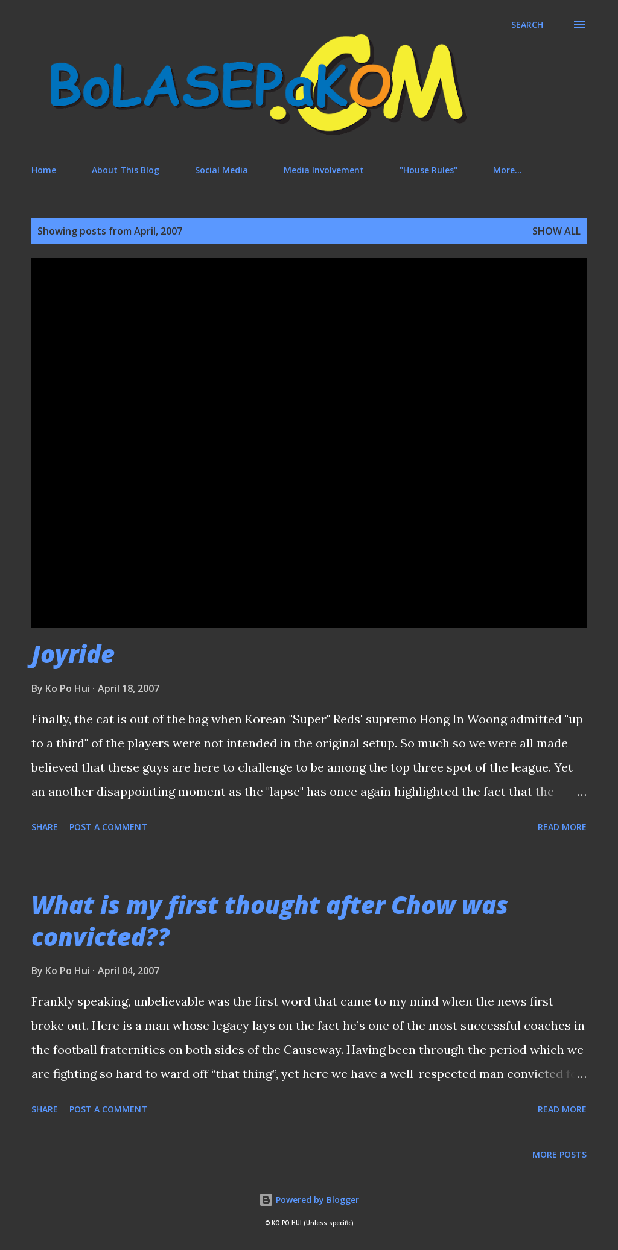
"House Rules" (428, 170)
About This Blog (125, 170)
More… (507, 170)
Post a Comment (108, 827)
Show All (556, 231)
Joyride (73, 653)
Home (43, 170)
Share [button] (44, 827)
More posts (559, 1154)
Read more (562, 827)
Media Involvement (324, 170)
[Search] (527, 24)
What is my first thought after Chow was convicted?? (269, 920)
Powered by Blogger (309, 1199)
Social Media (221, 170)
